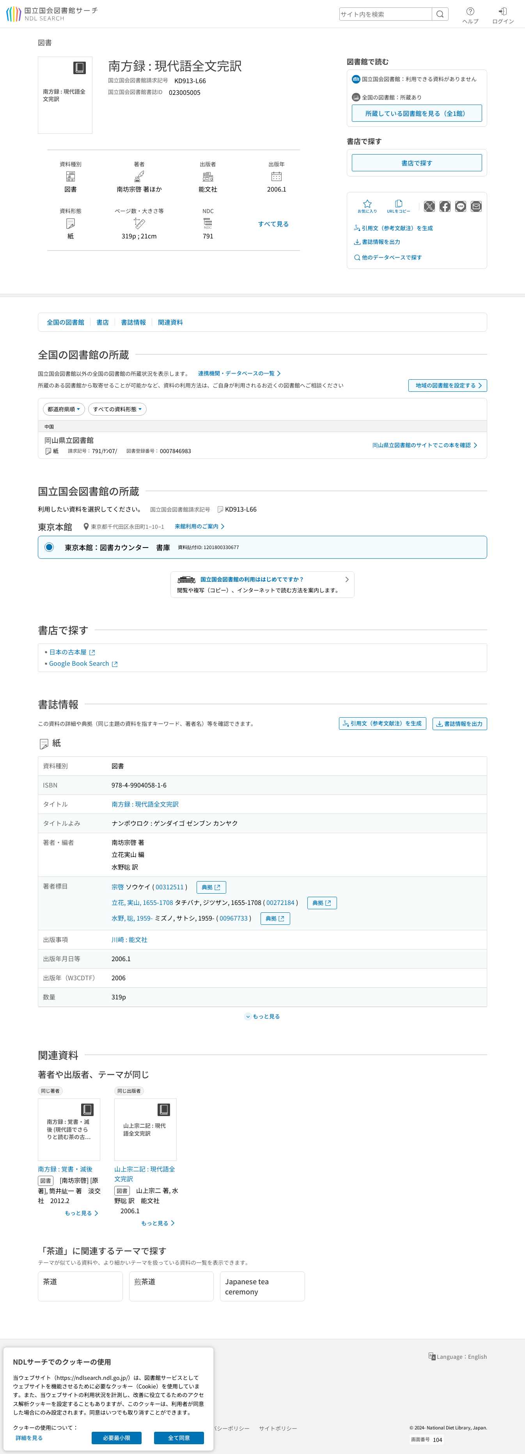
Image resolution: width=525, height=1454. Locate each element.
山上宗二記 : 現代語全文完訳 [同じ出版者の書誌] (144, 1174)
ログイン (503, 14)
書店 (102, 322)
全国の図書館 (65, 322)
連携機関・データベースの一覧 (241, 373)
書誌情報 (133, 322)
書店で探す (417, 162)
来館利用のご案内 (201, 526)
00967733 (234, 918)
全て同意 (179, 1438)
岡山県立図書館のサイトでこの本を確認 (426, 445)
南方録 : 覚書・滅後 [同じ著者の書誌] (65, 1168)
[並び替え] (64, 409)
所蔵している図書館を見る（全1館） (417, 113)
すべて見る (273, 223)
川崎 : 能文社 (129, 939)
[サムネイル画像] (70, 1129)
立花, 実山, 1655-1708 (142, 902)
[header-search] (394, 14)
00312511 (170, 886)
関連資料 (170, 322)
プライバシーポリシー (222, 1428)
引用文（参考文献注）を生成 (393, 228)
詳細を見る (29, 1438)
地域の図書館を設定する (450, 385)
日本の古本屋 (72, 651)
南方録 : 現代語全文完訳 (145, 804)
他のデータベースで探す (387, 257)
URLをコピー (398, 206)
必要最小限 (116, 1438)
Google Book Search (84, 663)
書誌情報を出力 (376, 242)
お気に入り (367, 206)
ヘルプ (470, 14)
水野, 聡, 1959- (132, 918)
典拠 (211, 887)
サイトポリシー (278, 1428)
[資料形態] (117, 409)
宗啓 (118, 886)
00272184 (280, 902)
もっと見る (83, 1213)
